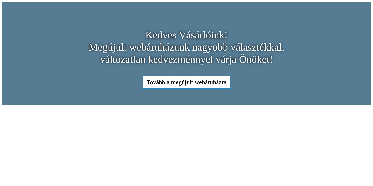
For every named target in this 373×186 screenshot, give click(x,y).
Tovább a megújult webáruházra (186, 82)
